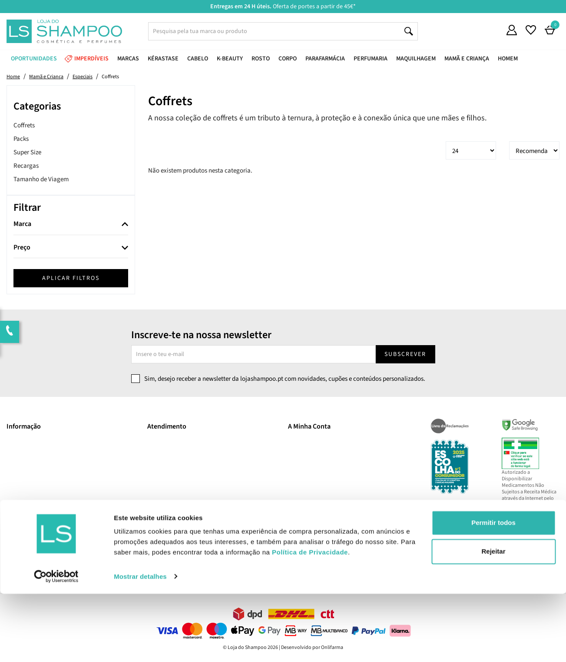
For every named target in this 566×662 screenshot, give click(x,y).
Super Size (27, 152)
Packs (21, 138)
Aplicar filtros (70, 278)
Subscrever (405, 354)
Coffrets (24, 125)
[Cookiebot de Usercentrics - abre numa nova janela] (56, 645)
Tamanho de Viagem (41, 179)
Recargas (26, 165)
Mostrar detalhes (140, 645)
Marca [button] (22, 224)
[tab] (70, 224)
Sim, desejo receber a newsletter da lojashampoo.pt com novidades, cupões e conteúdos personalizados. (284, 378)
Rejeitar (493, 619)
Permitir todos (493, 591)
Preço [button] (21, 248)
